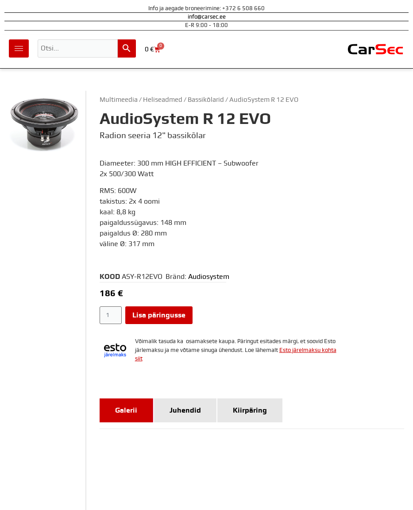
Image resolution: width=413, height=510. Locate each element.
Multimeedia (119, 100)
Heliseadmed (162, 100)
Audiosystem (208, 276)
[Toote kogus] (111, 315)
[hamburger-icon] (19, 48)
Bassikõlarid (206, 100)
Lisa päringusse (158, 315)
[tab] (126, 410)
